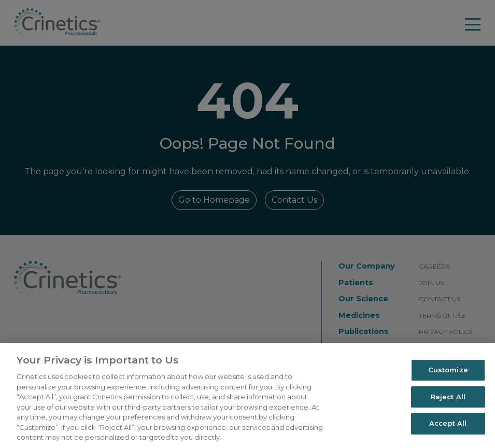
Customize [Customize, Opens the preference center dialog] (448, 370)
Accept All (447, 423)
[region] (247, 395)
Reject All (448, 397)
